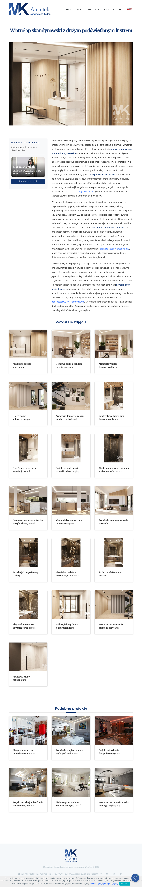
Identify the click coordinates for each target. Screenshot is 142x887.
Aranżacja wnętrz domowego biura (108, 365)
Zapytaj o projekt (28, 181)
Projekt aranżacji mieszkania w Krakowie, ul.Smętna (28, 804)
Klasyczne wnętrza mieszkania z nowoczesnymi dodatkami (28, 753)
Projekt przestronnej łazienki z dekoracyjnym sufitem (68, 471)
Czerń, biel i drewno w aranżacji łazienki (25, 469)
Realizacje (93, 9)
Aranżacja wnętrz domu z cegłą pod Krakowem (69, 752)
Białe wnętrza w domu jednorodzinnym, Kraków (69, 804)
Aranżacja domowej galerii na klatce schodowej (70, 417)
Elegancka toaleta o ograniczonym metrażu (25, 626)
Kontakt (118, 9)
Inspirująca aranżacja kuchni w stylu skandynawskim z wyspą (28, 523)
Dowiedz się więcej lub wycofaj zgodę (104, 884)
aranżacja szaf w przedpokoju (114, 248)
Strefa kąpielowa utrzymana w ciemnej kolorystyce (114, 469)
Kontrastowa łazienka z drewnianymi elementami (112, 417)
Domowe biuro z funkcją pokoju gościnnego (69, 365)
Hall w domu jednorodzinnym (21, 417)
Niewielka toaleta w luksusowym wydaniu (67, 574)
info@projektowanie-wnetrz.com (36, 874)
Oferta (79, 9)
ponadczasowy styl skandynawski (67, 301)
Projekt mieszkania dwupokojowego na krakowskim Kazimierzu (112, 753)
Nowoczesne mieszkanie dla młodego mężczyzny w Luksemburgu (113, 805)
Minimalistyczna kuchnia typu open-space (69, 521)
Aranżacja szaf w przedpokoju (21, 678)
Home (69, 9)
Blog (106, 9)
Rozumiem (125, 884)
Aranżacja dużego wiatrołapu (22, 365)
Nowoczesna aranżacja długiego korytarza (111, 626)
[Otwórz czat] (135, 878)
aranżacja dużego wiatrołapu (80, 191)
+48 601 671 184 (61, 874)
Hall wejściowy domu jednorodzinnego (67, 626)
